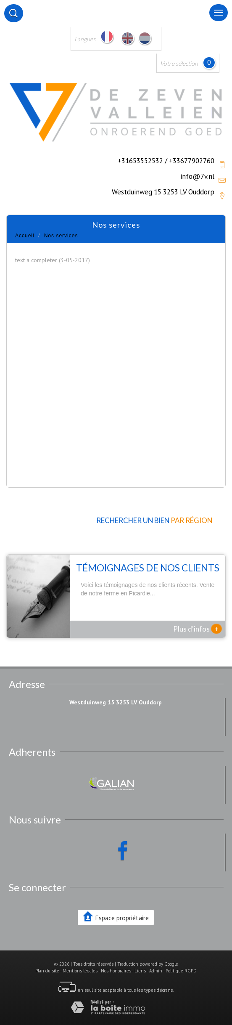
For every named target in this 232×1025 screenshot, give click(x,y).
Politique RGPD (181, 971)
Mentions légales (80, 971)
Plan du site (47, 971)
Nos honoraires (116, 971)
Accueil (24, 236)
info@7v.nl (197, 176)
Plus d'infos (197, 629)
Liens (140, 971)
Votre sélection (179, 63)
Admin (155, 971)
